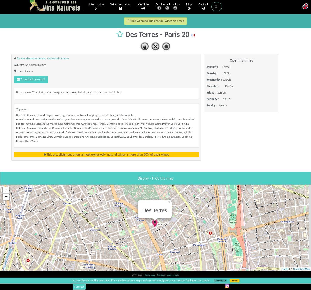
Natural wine (96, 7)
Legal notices (173, 274)
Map (189, 7)
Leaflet (285, 269)
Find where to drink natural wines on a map (155, 21)
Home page (150, 274)
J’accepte (234, 280)
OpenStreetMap (301, 269)
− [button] (6, 197)
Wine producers (120, 7)
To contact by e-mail (31, 79)
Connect (79, 286)
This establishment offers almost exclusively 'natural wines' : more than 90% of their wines (106, 154)
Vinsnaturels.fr (56, 5)
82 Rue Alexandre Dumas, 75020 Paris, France (43, 58)
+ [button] (6, 190)
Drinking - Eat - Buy (168, 7)
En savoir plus (220, 280)
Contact (203, 7)
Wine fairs (143, 6)
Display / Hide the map (155, 178)
